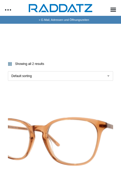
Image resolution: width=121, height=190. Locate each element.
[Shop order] (60, 76)
